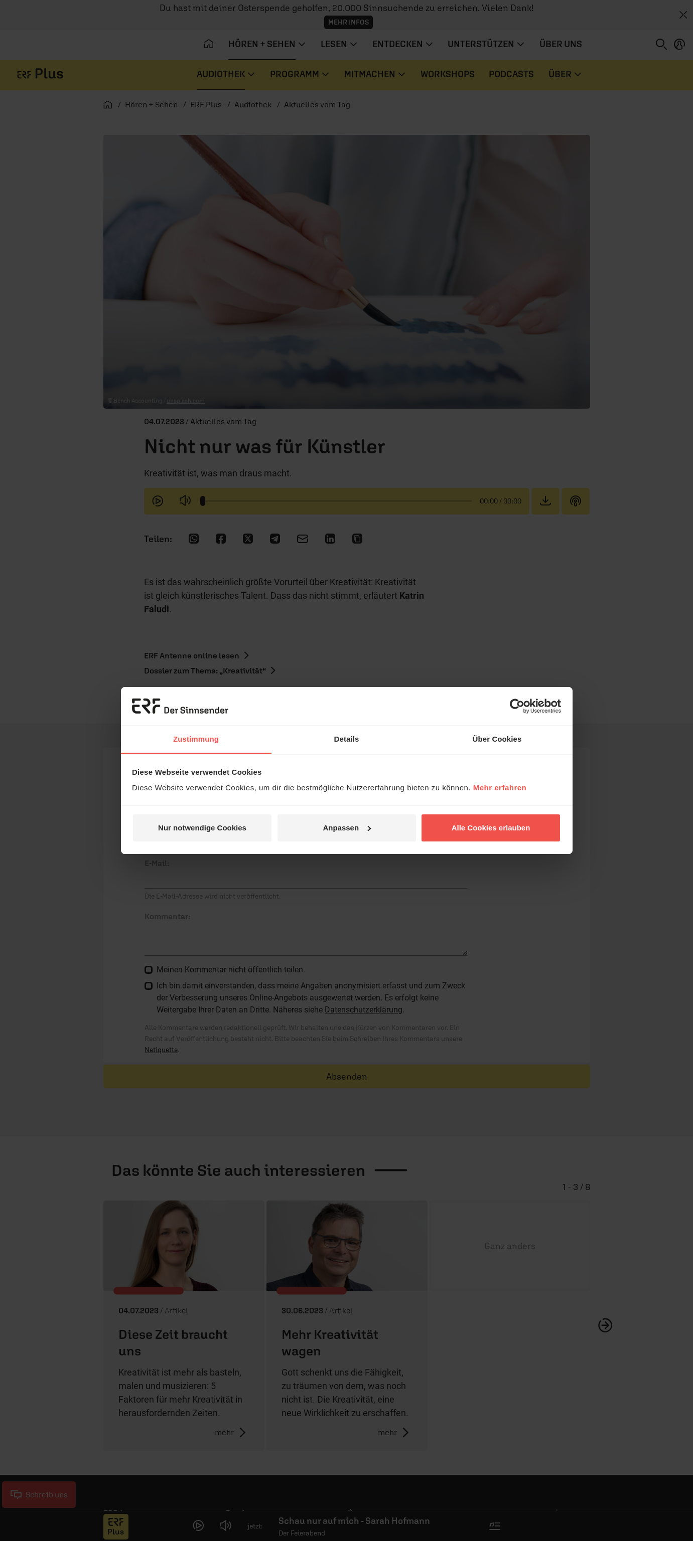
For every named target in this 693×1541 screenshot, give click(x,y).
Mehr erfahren (500, 787)
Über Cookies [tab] (497, 739)
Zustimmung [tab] (196, 739)
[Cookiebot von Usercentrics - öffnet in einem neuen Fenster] (517, 706)
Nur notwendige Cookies (202, 827)
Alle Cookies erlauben (491, 827)
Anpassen (347, 827)
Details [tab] (346, 739)
